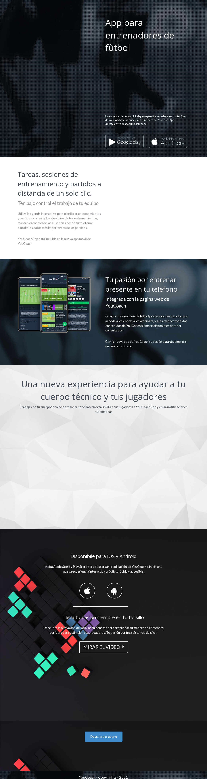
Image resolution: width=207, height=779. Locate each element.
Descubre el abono (103, 736)
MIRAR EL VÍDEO (101, 647)
